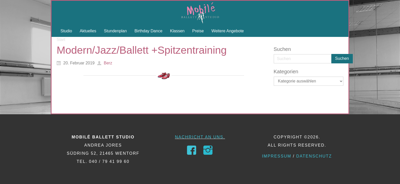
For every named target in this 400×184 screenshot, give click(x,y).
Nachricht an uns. (200, 137)
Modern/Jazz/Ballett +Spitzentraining (142, 50)
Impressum (276, 156)
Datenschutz (314, 156)
